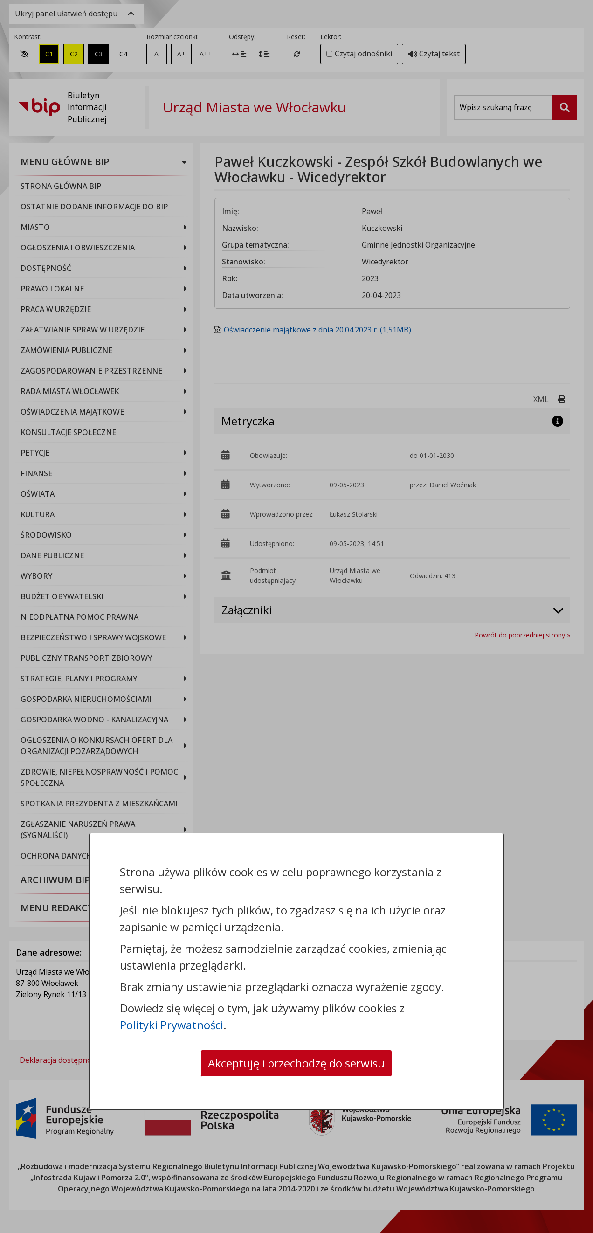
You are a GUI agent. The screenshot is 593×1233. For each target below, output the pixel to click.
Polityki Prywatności (171, 1024)
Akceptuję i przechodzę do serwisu (296, 1063)
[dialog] (296, 616)
